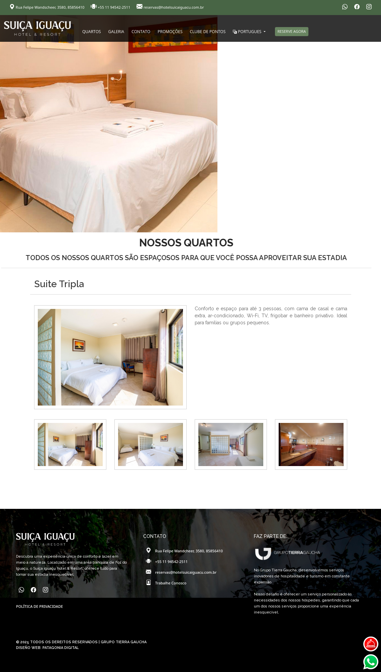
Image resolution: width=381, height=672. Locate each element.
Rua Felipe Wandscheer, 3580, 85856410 (47, 7)
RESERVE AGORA (292, 31)
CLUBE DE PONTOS (208, 31)
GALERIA (116, 31)
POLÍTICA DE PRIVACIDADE (39, 606)
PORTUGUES (247, 31)
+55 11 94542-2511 (111, 7)
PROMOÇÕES (170, 31)
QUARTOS (91, 31)
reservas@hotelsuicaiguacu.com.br (170, 7)
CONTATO (140, 31)
